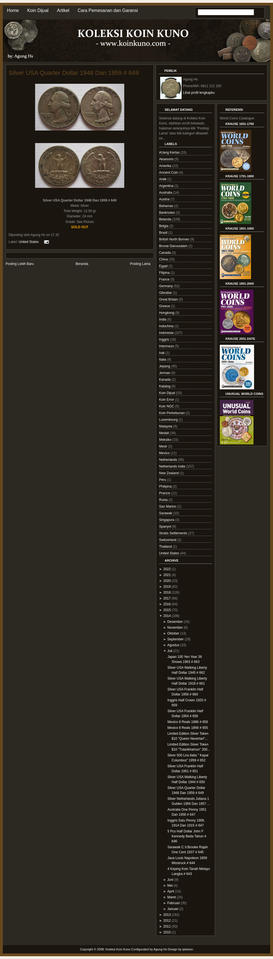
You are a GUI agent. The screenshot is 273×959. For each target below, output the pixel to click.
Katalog (165, 386)
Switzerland (168, 540)
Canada (165, 253)
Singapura (167, 520)
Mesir (163, 446)
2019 (167, 587)
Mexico (164, 453)
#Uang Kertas (170, 152)
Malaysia (166, 426)
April (170, 891)
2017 (167, 598)
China (164, 259)
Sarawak (166, 513)
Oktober (173, 633)
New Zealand (169, 473)
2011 (167, 926)
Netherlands (168, 460)
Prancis (165, 493)
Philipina (166, 486)
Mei (170, 885)
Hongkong (167, 313)
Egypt (164, 266)
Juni (170, 880)
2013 (167, 915)
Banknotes (167, 213)
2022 (167, 569)
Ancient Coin (169, 172)
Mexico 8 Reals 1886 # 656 (187, 722)
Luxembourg (169, 420)
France (164, 279)
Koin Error (167, 400)
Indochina (166, 326)
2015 (167, 610)
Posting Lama (140, 264)
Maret (171, 897)
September (175, 639)
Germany (166, 286)
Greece (165, 306)
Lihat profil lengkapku (198, 93)
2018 (167, 592)
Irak (162, 353)
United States (29, 242)
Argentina (166, 186)
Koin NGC (167, 406)
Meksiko (165, 440)
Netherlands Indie (172, 466)
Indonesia (166, 333)
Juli (169, 651)
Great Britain (169, 299)
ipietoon (187, 949)
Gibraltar (166, 293)
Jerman (165, 373)
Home (13, 10)
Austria (164, 199)
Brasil (163, 233)
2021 (167, 575)
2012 (167, 921)
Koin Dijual (37, 10)
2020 (167, 581)
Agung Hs (160, 949)
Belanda (165, 219)
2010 (167, 932)
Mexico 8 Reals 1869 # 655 (187, 728)
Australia (166, 193)
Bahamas (166, 206)
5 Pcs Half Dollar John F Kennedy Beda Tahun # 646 (186, 836)
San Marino (168, 506)
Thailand (166, 547)
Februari (173, 903)
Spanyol (165, 526)
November (175, 628)
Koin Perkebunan (172, 413)
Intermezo (167, 346)
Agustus (173, 645)
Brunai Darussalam (173, 246)
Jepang (165, 366)
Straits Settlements (173, 533)
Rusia (164, 500)
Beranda (81, 264)
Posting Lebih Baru (20, 264)
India (163, 319)
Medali (164, 433)
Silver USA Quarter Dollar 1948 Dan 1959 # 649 (74, 72)
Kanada (165, 380)
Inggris (164, 339)
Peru (163, 480)
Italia (163, 360)
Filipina (164, 273)
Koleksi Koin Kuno (118, 949)
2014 (167, 616)
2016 (167, 604)
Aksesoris (166, 159)
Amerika (165, 166)
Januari (172, 909)
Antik (163, 179)
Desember (175, 622)
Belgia (164, 226)
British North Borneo (174, 239)
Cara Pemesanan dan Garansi (108, 10)
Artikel (63, 10)
